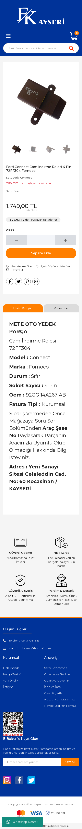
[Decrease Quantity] (16, 240)
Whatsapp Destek (22, 822)
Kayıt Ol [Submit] (70, 761)
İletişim (8, 687)
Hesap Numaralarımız (59, 699)
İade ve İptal (52, 687)
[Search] (41, 48)
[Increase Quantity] (65, 240)
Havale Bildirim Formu (60, 706)
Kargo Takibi (12, 674)
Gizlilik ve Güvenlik (56, 680)
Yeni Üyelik (10, 680)
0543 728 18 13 (30, 640)
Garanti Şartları (54, 693)
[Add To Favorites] (19, 266)
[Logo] (41, 16)
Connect (26, 177)
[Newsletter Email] (32, 762)
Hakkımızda (11, 668)
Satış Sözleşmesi (56, 668)
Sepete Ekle (41, 253)
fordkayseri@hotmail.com (34, 648)
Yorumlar (61, 308)
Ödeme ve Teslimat (57, 674)
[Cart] (74, 36)
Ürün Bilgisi (23, 308)
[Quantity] (41, 240)
